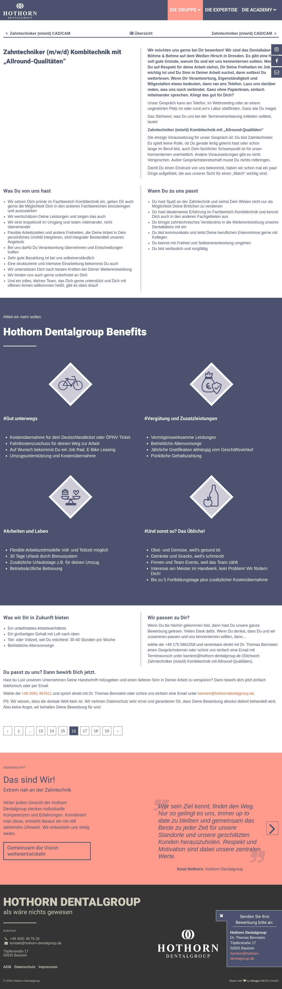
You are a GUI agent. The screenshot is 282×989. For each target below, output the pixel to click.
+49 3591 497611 (37, 693)
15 (63, 731)
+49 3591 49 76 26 (24, 939)
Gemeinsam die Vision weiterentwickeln (32, 851)
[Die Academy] (276, 10)
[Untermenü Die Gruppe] (200, 10)
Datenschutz (25, 967)
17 (85, 731)
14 (52, 731)
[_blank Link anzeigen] (276, 49)
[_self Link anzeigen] (276, 60)
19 (107, 731)
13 (41, 731)
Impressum (48, 967)
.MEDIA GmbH (265, 980)
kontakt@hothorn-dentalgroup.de (35, 943)
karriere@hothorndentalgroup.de (226, 693)
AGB (7, 967)
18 (96, 731)
